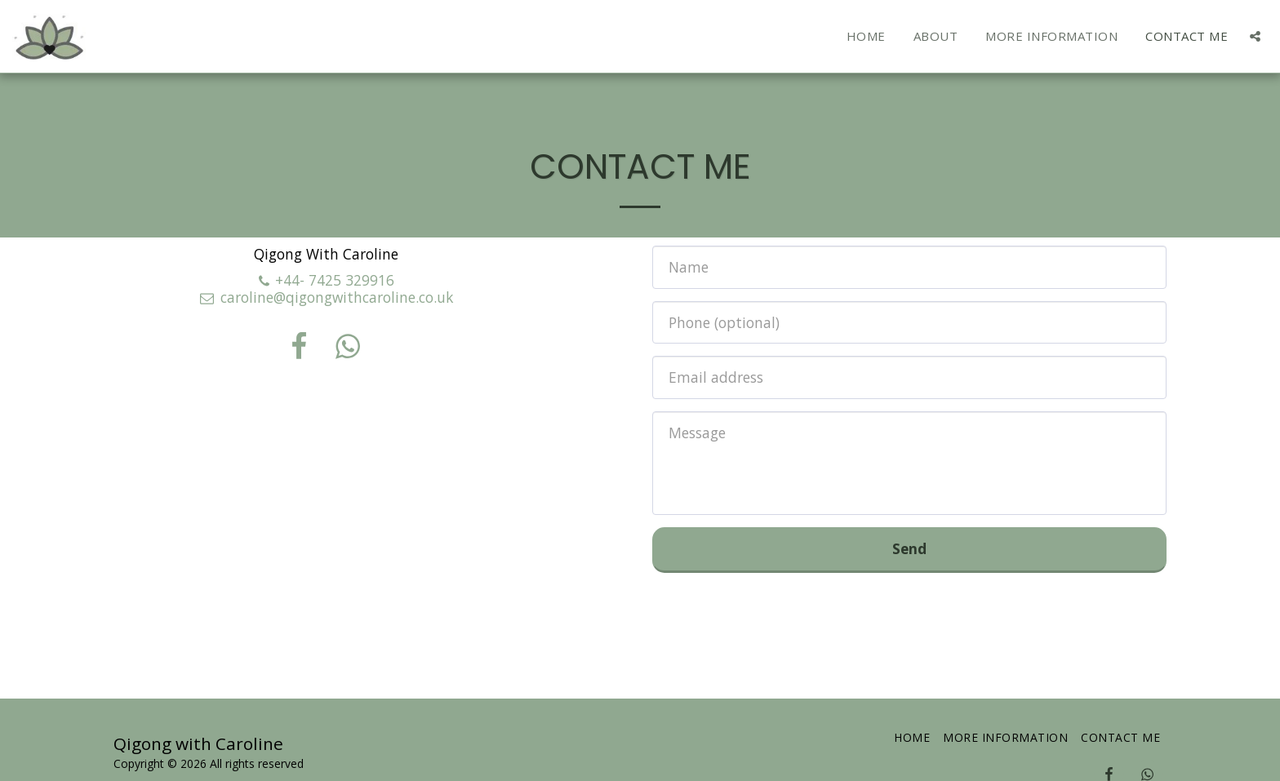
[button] (1255, 36)
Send (909, 548)
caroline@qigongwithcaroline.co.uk (325, 297)
